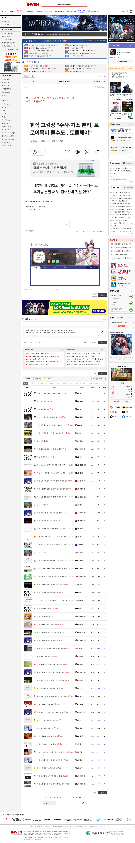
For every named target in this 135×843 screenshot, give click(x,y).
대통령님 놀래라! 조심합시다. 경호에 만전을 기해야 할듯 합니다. (58, 425)
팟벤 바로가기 (6, 104)
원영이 (41, 441)
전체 (25, 383)
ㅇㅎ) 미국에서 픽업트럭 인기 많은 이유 (51, 648)
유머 (51, 383)
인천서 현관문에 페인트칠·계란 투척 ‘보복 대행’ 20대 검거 (56, 497)
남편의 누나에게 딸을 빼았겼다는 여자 (50, 784)
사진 (83, 383)
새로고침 (104, 319)
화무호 (80, 752)
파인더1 (80, 600)
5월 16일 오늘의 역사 (45, 704)
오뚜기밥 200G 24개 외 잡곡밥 (119, 254)
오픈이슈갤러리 (102, 76)
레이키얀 (80, 696)
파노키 (80, 433)
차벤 (3, 110)
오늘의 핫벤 (5, 82)
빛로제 (80, 537)
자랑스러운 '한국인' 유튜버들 (47, 640)
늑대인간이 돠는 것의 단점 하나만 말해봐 (51, 672)
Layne (80, 648)
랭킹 (55, 268)
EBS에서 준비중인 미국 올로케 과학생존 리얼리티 (54, 568)
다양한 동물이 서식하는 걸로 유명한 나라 (51, 433)
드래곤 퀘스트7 (6, 142)
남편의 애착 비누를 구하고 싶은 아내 (50, 760)
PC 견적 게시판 (6, 92)
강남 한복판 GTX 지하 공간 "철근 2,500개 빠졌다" (54, 465)
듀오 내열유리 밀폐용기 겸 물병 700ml (121, 244)
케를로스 (80, 441)
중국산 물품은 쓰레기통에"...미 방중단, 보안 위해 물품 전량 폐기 (58, 560)
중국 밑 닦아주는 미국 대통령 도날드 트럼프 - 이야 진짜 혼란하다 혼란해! (61, 544)
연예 (43, 383)
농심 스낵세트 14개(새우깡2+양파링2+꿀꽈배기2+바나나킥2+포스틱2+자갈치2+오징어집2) (122, 258)
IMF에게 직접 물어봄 (45, 728)
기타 (103, 383)
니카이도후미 (82, 481)
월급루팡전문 (82, 465)
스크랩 (82, 231)
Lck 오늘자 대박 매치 (45, 656)
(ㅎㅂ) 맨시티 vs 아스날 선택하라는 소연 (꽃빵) (53, 473)
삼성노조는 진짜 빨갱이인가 (47, 744)
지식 (77, 383)
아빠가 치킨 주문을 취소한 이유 (48, 592)
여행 (3, 116)
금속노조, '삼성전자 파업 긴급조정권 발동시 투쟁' (54, 696)
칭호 (65, 268)
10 (80, 797)
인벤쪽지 (49, 261)
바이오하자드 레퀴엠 (8, 139)
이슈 (34, 383)
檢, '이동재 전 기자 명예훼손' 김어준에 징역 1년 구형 (55, 600)
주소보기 (26, 76)
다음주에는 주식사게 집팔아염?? (49, 632)
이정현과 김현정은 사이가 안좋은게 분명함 (52, 489)
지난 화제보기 (90, 41)
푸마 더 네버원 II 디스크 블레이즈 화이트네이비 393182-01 (122, 247)
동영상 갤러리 (6, 36)
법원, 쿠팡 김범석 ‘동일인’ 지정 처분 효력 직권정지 (54, 576)
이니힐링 (53, 261)
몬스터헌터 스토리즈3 (8, 136)
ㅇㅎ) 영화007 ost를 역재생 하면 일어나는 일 (52, 752)
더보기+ (62, 349)
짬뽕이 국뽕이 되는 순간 (46, 608)
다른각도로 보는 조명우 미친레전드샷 (50, 393)
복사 (32, 76)
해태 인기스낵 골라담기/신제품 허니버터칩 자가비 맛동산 (122, 251)
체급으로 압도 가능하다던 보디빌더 (50, 449)
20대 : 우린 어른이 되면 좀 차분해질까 (50, 712)
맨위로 (94, 342)
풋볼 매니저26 (6, 145)
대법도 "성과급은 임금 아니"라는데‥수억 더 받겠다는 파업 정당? (59, 537)
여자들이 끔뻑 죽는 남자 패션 (48, 720)
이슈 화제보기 (101, 41)
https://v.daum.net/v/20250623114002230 (39, 201)
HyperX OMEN (6, 126)
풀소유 (80, 584)
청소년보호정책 (69, 826)
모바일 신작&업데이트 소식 (10, 49)
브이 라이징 (5, 129)
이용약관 (47, 826)
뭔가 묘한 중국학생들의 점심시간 (49, 513)
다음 (83, 797)
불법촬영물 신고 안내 (81, 826)
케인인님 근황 (43, 401)
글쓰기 (102, 373)
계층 (90, 383)
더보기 (57, 261)
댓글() (101, 87)
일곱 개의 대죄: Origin (8, 132)
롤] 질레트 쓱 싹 (43, 457)
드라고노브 (81, 632)
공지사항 (102, 826)
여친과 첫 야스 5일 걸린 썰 (47, 768)
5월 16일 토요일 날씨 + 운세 (47, 736)
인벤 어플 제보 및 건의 (9, 42)
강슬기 (80, 393)
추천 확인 (101, 231)
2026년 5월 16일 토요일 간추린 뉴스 (50, 664)
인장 (35, 268)
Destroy (80, 425)
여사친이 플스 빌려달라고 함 (47, 688)
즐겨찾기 (47, 379)
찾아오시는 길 (93, 826)
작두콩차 (80, 656)
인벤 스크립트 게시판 (8, 46)
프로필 (45, 268)
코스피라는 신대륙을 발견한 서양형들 (50, 776)
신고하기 (87, 231)
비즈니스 (39, 826)
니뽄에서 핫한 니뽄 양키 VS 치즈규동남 (51, 584)
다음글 (31, 342)
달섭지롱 (80, 473)
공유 (77, 231)
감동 (96, 383)
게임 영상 (5, 123)
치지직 (4, 107)
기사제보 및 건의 (7, 39)
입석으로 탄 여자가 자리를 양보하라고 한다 (52, 481)
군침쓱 (80, 744)
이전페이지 (85, 342)
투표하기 (121, 326)
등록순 (31, 319)
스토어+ (131, 68)
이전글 (40, 342)
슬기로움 (80, 401)
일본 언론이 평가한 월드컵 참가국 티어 (51, 680)
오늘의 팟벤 (5, 85)
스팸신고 (94, 231)
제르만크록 (81, 449)
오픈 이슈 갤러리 (7, 79)
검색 (83, 803)
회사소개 (31, 826)
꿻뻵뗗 (80, 728)
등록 (102, 332)
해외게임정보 (6, 120)
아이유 (41, 552)
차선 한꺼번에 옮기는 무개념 (47, 521)
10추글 (39, 379)
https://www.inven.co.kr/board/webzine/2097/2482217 (44, 289)
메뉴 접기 (92, 267)
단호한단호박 (28, 81)
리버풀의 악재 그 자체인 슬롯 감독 (49, 417)
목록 (96, 87)
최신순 (36, 319)
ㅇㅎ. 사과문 (42, 616)
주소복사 (26, 289)
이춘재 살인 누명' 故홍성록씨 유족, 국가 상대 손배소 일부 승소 (58, 529)
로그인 (123, 11)
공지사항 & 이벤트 (7, 33)
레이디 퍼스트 (43, 409)
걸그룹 (4, 113)
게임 (70, 383)
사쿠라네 (41, 505)
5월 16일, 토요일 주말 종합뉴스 (48, 624)
